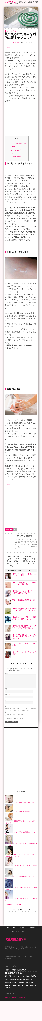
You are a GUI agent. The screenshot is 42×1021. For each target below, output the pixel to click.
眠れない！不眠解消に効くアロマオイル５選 (29, 580)
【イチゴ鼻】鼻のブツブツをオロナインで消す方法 (24, 603)
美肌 (15, 549)
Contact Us (22, 1017)
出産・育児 (21, 947)
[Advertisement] (21, 122)
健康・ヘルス (15, 950)
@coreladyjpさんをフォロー (13, 924)
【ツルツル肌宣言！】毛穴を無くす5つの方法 (24, 594)
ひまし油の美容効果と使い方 (23, 619)
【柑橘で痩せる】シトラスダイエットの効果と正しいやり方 (24, 629)
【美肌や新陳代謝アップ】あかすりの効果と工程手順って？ (24, 646)
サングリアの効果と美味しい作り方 (24, 672)
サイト (7, 720)
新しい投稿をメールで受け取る (14, 738)
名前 (6, 708)
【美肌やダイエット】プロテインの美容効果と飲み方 (24, 611)
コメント (7, 693)
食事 (14, 947)
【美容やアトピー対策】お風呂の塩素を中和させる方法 (24, 637)
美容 (8, 947)
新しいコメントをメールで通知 (14, 734)
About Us (7, 1017)
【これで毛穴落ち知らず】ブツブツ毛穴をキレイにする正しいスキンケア (24, 656)
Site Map (14, 1017)
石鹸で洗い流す (17, 156)
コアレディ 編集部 (13, 42)
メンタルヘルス (26, 950)
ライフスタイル (11, 2)
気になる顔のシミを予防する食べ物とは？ (24, 664)
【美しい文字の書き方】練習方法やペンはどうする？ (13, 581)
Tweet (8, 47)
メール (7, 714)
